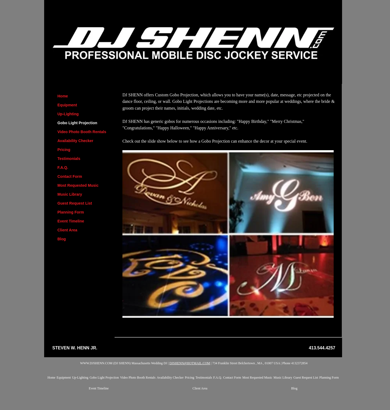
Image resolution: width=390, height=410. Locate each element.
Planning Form (70, 212)
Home (62, 96)
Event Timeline (70, 221)
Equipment (67, 105)
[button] (228, 234)
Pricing (63, 149)
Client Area (67, 230)
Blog (61, 239)
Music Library (69, 194)
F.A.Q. (62, 167)
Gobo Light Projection (77, 123)
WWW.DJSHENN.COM (96, 363)
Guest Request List (74, 203)
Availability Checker (75, 141)
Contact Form (69, 176)
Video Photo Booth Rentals (81, 132)
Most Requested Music (78, 185)
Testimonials (68, 158)
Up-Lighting (68, 114)
